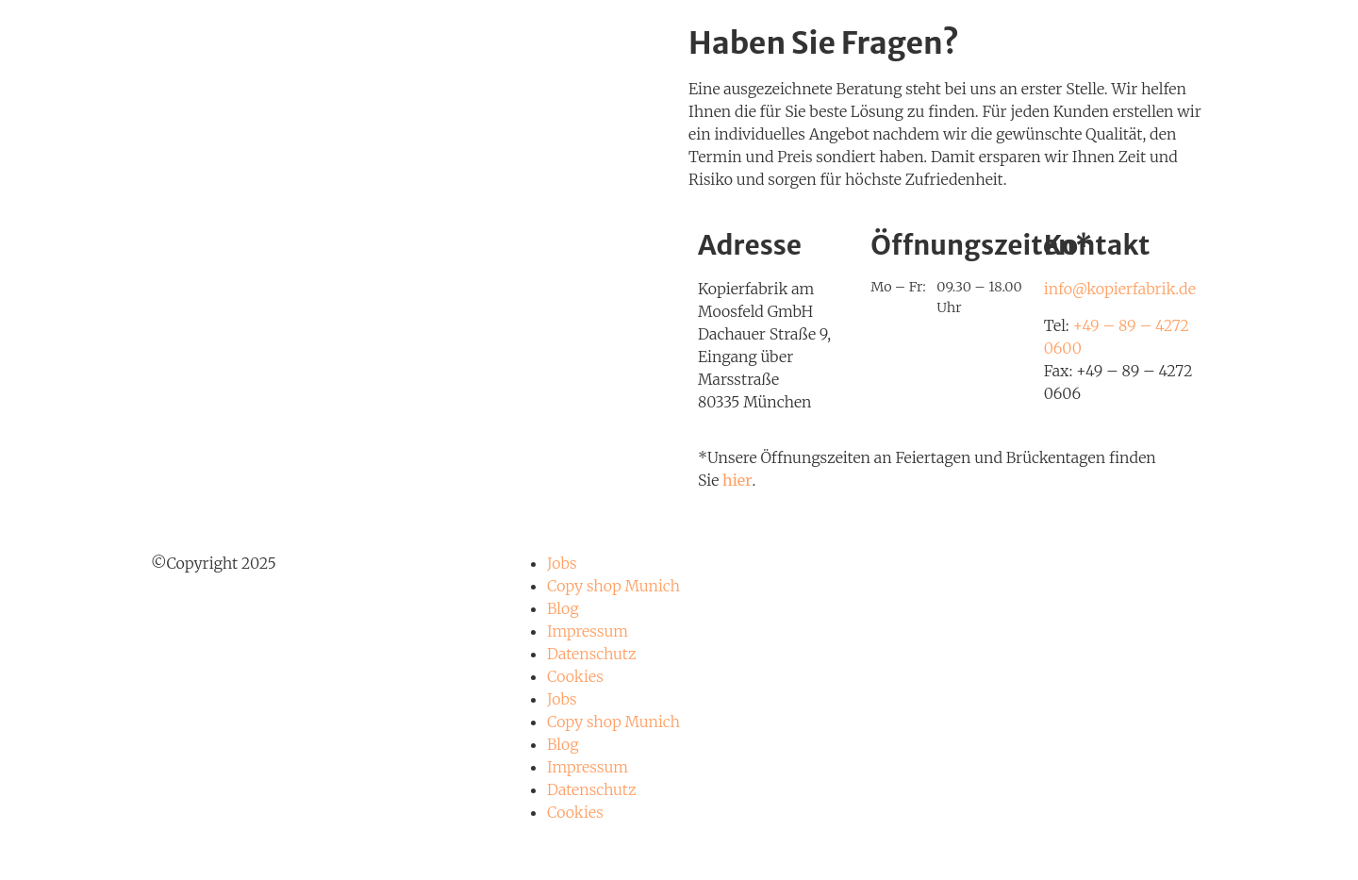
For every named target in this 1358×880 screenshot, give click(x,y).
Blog (563, 608)
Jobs (562, 563)
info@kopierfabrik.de (1120, 288)
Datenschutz (592, 653)
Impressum (587, 631)
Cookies (575, 676)
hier (737, 480)
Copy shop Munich (613, 585)
